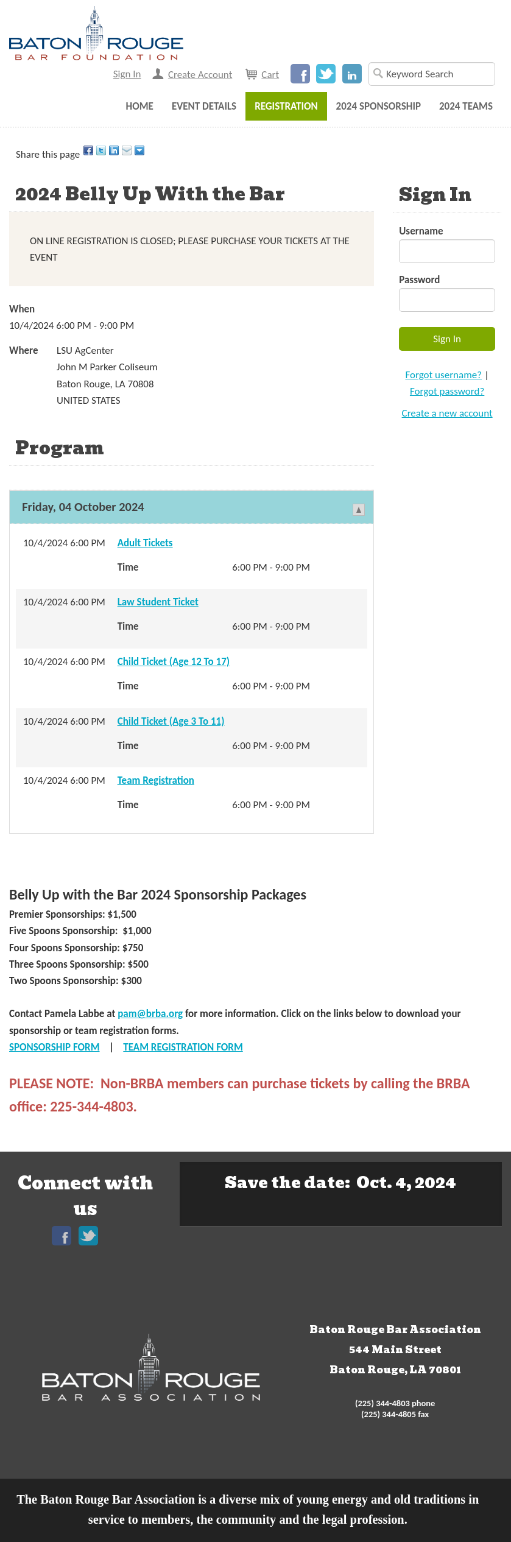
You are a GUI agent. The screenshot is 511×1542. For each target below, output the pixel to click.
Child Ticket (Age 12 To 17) (174, 661)
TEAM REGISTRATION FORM (182, 1047)
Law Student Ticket (158, 602)
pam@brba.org (150, 1013)
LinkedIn (352, 73)
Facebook (300, 73)
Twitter (326, 73)
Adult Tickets (145, 543)
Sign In (127, 74)
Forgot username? (443, 374)
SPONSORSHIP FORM (54, 1047)
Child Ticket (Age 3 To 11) (171, 721)
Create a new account (447, 413)
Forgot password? (447, 391)
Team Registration (156, 780)
